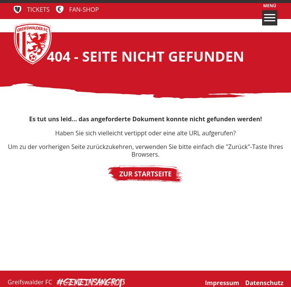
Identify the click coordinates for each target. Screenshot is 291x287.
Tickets (38, 9)
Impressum (222, 281)
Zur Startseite (145, 173)
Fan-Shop (84, 9)
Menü (269, 14)
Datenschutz (264, 281)
